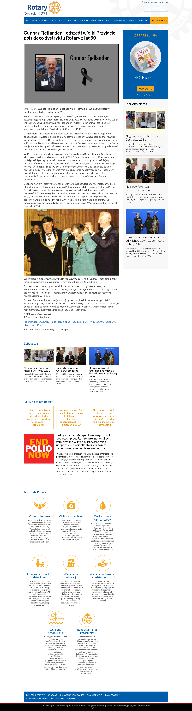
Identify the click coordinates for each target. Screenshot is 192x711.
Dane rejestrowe (35, 695)
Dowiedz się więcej (145, 95)
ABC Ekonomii (145, 77)
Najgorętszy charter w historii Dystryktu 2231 (37, 369)
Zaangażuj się (159, 20)
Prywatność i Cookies (72, 695)
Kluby (67, 20)
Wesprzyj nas (145, 89)
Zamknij (98, 708)
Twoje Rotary (112, 695)
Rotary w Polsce (40, 20)
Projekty (56, 20)
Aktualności (119, 20)
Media (132, 20)
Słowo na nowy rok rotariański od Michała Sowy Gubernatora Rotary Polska (103, 371)
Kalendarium (81, 20)
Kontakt (144, 20)
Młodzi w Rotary (100, 20)
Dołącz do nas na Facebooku (155, 2)
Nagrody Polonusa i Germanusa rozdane (67, 369)
